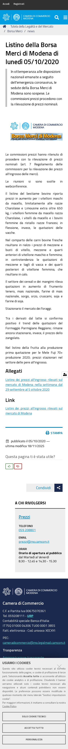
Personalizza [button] (34, 739)
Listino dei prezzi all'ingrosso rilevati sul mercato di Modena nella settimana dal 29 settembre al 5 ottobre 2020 (34, 384)
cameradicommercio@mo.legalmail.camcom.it (34, 642)
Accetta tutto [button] (34, 728)
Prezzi (24, 517)
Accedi (6, 4)
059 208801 (27, 530)
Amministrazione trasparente (23, 657)
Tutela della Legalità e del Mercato (32, 26)
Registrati (19, 4)
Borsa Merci (14, 31)
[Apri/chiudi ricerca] (57, 17)
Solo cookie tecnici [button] (34, 716)
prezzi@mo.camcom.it (34, 541)
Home (5, 26)
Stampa (54, 432)
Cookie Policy (9, 706)
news (31, 31)
